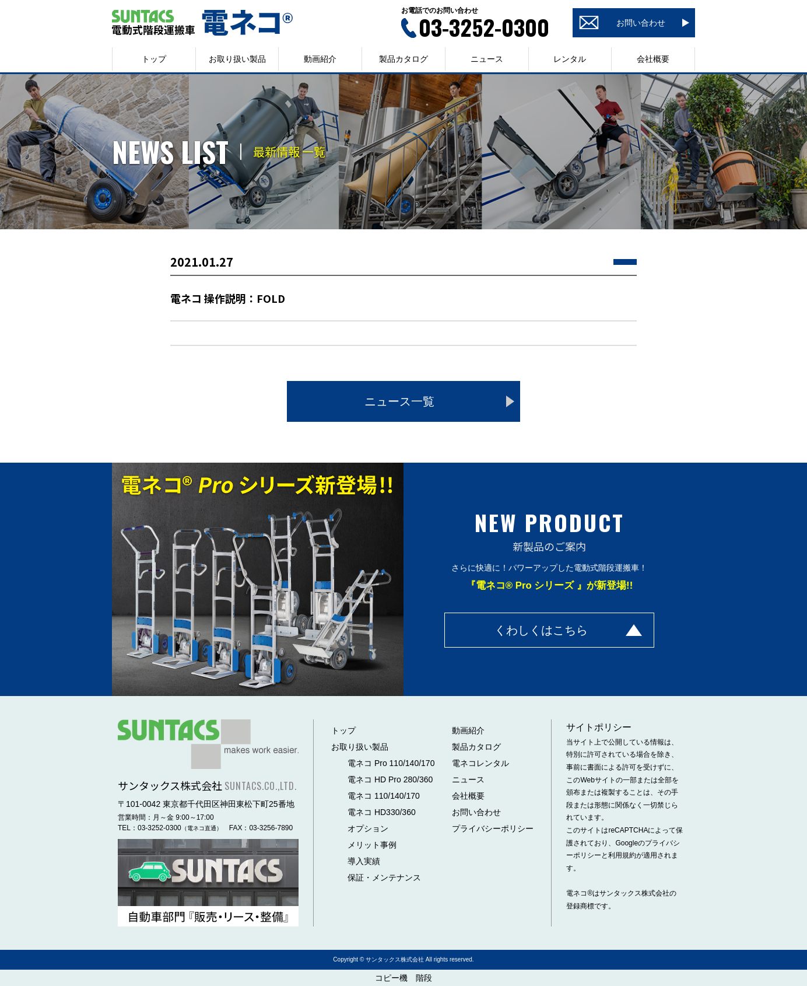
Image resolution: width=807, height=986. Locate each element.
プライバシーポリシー (493, 828)
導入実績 (364, 861)
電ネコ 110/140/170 (384, 795)
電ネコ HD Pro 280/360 (390, 779)
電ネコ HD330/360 (382, 812)
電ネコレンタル (480, 763)
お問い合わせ (476, 812)
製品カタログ (403, 59)
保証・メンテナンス (384, 877)
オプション (368, 828)
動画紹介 (320, 59)
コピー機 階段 (403, 977)
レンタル (569, 59)
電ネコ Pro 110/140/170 (391, 763)
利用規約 (622, 855)
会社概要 (653, 59)
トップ (154, 59)
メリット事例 (372, 844)
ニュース (487, 59)
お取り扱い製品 (359, 746)
